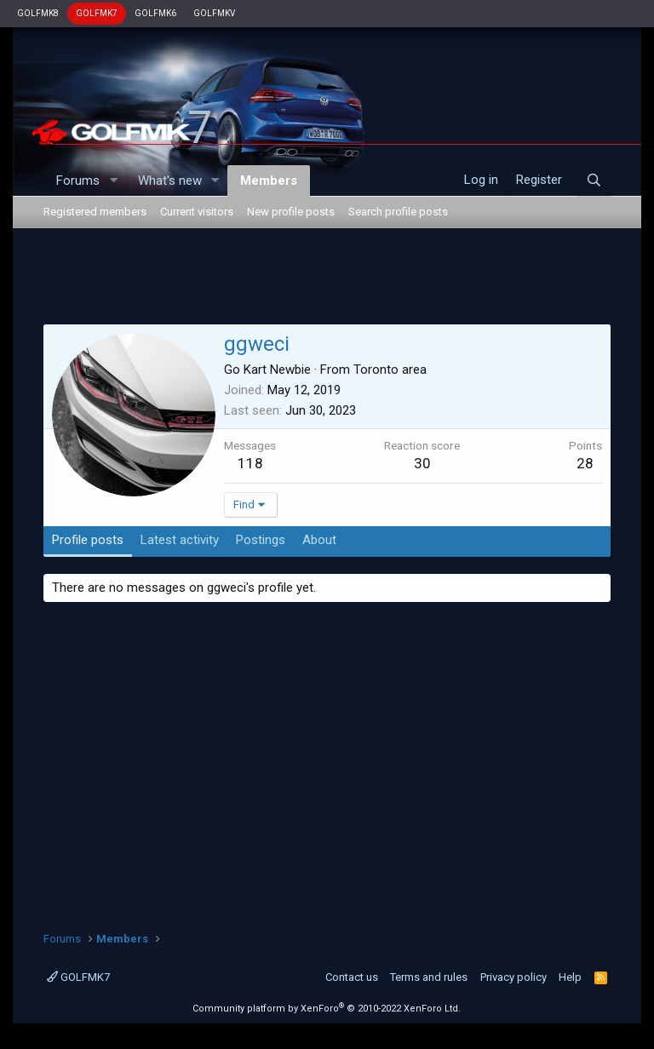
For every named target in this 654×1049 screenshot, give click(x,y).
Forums (78, 180)
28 (585, 463)
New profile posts (291, 211)
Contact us (351, 977)
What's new (170, 180)
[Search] (594, 180)
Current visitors (196, 211)
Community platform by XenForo (326, 1008)
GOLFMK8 (38, 13)
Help (570, 977)
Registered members (94, 211)
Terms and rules (429, 977)
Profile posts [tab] (87, 539)
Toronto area (390, 369)
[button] (113, 181)
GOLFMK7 (97, 13)
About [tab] (319, 539)
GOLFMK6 (155, 13)
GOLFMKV (214, 13)
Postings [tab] (260, 539)
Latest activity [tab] (180, 539)
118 (250, 463)
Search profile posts (398, 211)
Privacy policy (513, 977)
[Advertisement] (327, 279)
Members (268, 180)
